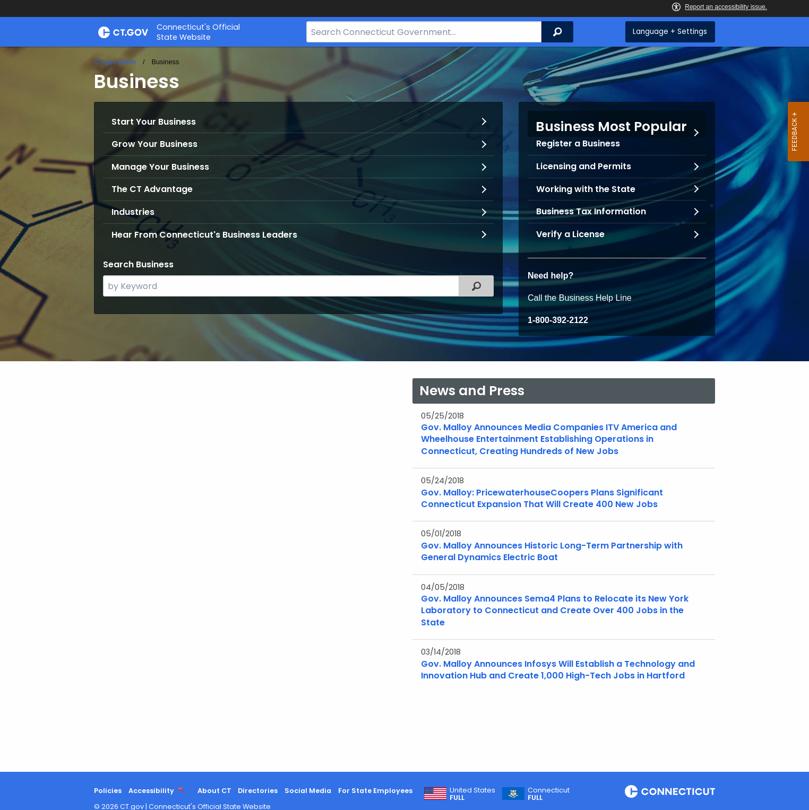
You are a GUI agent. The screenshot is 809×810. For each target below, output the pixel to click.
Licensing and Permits (583, 166)
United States (472, 794)
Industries (132, 212)
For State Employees (375, 790)
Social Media (308, 790)
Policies (108, 790)
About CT (214, 790)
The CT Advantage (152, 189)
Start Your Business (153, 122)
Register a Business (578, 143)
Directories (258, 790)
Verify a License (570, 234)
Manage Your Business (160, 167)
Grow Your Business (154, 144)
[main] (404, 409)
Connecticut (549, 794)
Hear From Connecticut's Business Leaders (204, 235)
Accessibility (151, 790)
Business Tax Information (591, 211)
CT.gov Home (115, 62)
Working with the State (585, 189)
